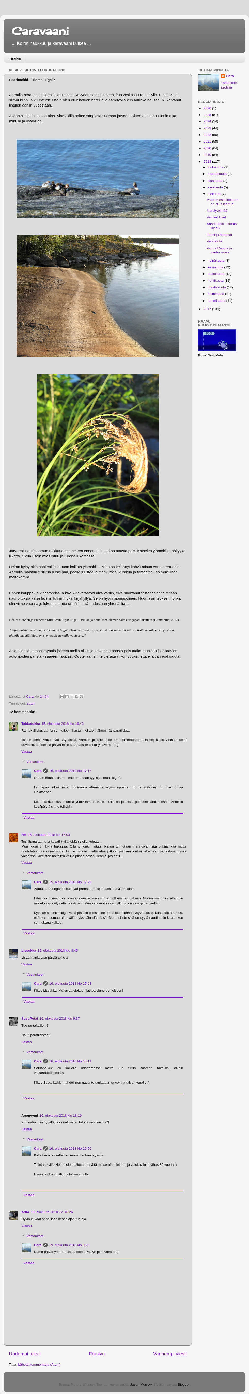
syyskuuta (216, 187)
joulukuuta (216, 167)
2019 (208, 155)
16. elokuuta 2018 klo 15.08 (70, 983)
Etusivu (15, 59)
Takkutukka (30, 724)
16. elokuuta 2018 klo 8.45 (58, 950)
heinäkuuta (216, 260)
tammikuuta (217, 301)
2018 (208, 161)
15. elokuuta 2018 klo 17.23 (70, 882)
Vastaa (26, 751)
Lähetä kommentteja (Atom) (39, 1364)
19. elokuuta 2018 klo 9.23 (69, 1245)
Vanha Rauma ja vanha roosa (219, 250)
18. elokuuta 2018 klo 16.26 (52, 1212)
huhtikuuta (216, 281)
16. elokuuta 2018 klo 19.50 (70, 1148)
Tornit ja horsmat (219, 235)
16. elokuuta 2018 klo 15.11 (70, 1061)
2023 (208, 128)
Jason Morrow (140, 1384)
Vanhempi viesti (170, 1353)
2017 (208, 309)
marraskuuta (218, 174)
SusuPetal (29, 1018)
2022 (208, 135)
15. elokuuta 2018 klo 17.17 (70, 771)
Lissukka (28, 950)
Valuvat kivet (216, 217)
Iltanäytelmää (217, 211)
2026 (208, 108)
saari (30, 703)
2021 (208, 141)
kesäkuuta (216, 267)
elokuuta (215, 194)
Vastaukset (35, 762)
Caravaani (40, 31)
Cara (38, 771)
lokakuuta (215, 181)
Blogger (184, 1384)
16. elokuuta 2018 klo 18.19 (60, 1115)
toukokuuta (216, 274)
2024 (208, 121)
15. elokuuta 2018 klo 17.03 (49, 835)
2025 (208, 115)
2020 (208, 148)
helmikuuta (216, 294)
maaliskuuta (217, 287)
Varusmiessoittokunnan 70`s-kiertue (222, 202)
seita (25, 1212)
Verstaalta (214, 241)
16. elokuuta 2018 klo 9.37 (59, 1018)
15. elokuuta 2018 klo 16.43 (62, 724)
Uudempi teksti (25, 1353)
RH (23, 835)
